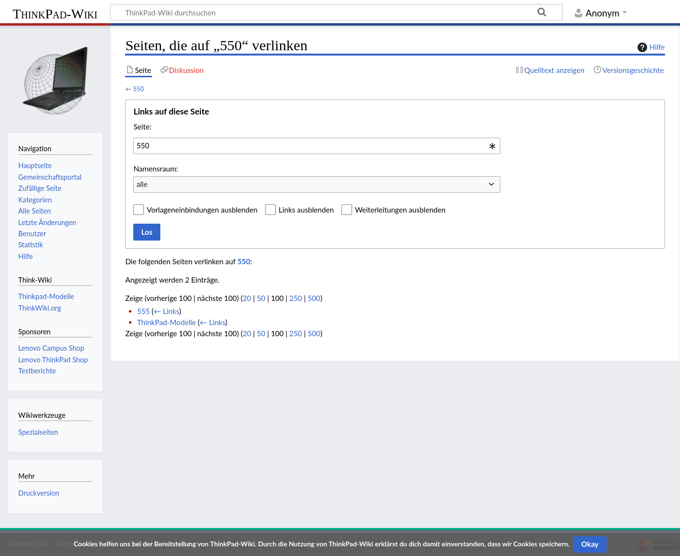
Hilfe (650, 47)
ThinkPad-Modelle (166, 322)
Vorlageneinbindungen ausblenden (202, 209)
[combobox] (316, 146)
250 (295, 298)
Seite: (142, 126)
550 (138, 89)
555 (143, 311)
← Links (166, 311)
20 (246, 298)
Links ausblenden (306, 209)
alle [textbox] (142, 184)
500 (314, 298)
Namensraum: (155, 168)
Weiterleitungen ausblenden (400, 209)
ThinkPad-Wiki (55, 13)
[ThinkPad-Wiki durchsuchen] (336, 12)
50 (261, 298)
